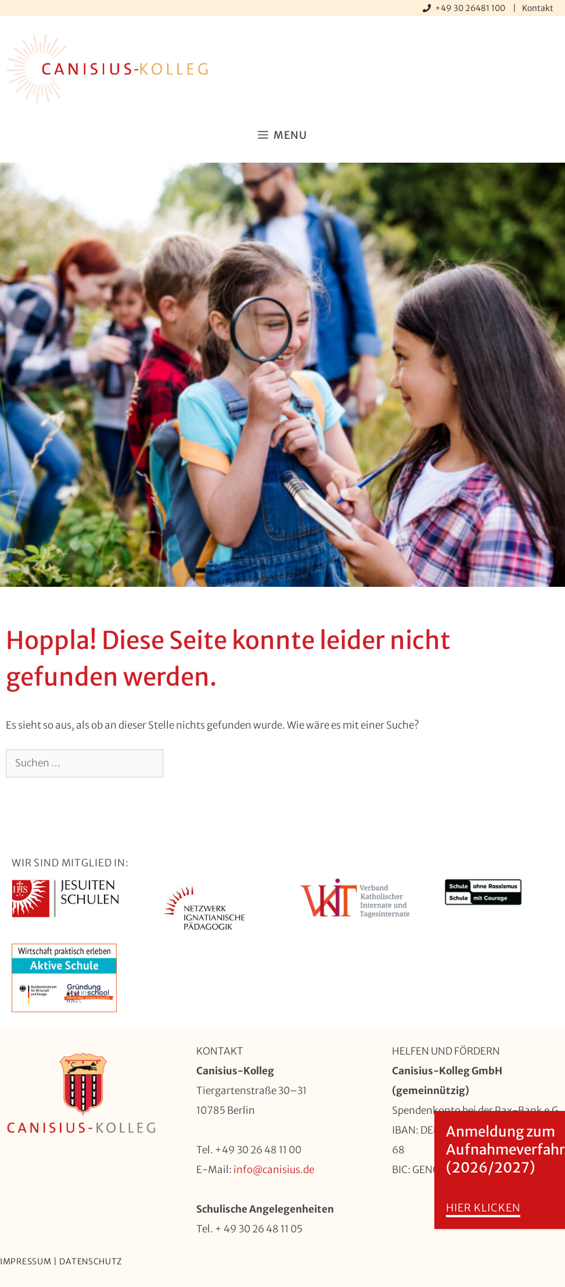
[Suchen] (182, 763)
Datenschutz (91, 1261)
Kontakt (537, 8)
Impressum (25, 1261)
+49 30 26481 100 (471, 8)
